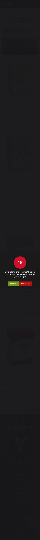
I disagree (25, 283)
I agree (13, 283)
